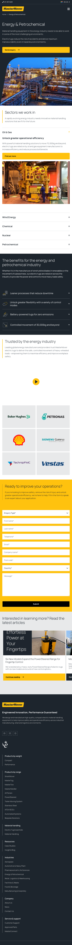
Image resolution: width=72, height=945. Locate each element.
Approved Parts (11, 927)
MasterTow (9, 784)
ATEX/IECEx (9, 809)
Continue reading (15, 677)
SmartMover (9, 776)
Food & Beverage (11, 887)
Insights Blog (10, 850)
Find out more (10, 156)
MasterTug (9, 780)
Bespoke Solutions (12, 818)
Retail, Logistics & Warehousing (17, 878)
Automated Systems (13, 814)
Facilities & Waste (12, 882)
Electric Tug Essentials (14, 830)
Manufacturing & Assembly (15, 891)
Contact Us (9, 911)
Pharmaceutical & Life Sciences (17, 870)
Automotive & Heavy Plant (15, 866)
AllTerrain (8, 793)
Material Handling (12, 834)
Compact (8, 760)
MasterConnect (11, 931)
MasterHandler (11, 789)
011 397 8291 (8, 2)
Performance (10, 764)
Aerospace (9, 862)
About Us (8, 903)
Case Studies (10, 846)
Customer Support (12, 923)
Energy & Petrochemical (14, 874)
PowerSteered (10, 797)
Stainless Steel (11, 805)
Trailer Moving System (13, 801)
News (7, 907)
